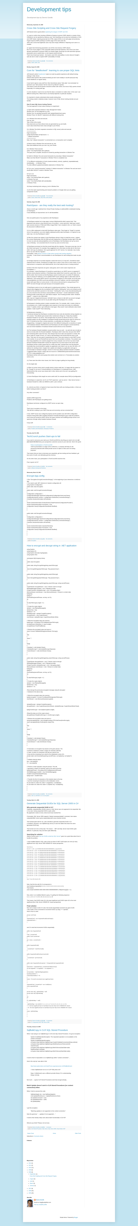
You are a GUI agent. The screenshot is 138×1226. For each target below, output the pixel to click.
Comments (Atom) (38, 1136)
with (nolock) (49, 197)
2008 (30, 1172)
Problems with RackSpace (37, 428)
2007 (30, 1188)
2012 (30, 1163)
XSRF (35, 62)
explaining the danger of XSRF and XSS (56, 32)
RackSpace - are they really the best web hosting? (50, 205)
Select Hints (37, 197)
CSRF (32, 62)
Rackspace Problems (49, 428)
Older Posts (78, 1133)
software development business (38, 468)
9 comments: (49, 1020)
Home (54, 1133)
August (32, 1179)
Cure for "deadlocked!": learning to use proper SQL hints (53, 70)
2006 (30, 1190)
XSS (39, 62)
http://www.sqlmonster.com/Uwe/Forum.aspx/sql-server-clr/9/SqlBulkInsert (51, 1066)
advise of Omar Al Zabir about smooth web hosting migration (54, 253)
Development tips (49, 9)
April (31, 1181)
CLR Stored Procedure (36, 1128)
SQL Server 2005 (45, 1022)
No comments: (49, 60)
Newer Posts (30, 1133)
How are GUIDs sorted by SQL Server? (50, 836)
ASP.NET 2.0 (39, 795)
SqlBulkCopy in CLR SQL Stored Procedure (47, 1030)
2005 (30, 1193)
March (32, 1183)
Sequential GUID (37, 1022)
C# (43, 795)
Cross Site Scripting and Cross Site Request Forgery (51, 28)
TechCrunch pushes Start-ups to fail (43, 436)
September (33, 1174)
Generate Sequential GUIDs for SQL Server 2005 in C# (52, 803)
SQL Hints (43, 197)
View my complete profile (40, 1204)
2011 (30, 1165)
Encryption (33, 540)
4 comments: (49, 426)
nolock (32, 197)
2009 (30, 1170)
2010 (30, 1167)
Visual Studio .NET (61, 1128)
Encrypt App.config (35, 476)
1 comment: (49, 1127)
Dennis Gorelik (40, 1200)
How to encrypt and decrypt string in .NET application (51, 545)
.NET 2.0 (33, 795)
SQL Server (45, 1128)
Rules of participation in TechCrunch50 (41, 445)
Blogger (76, 1217)
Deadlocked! (41, 74)
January (32, 1185)
